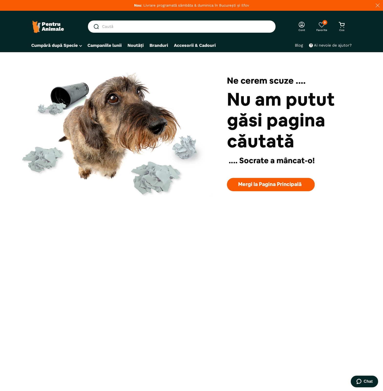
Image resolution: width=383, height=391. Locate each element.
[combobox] (182, 26)
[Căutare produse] (97, 26)
